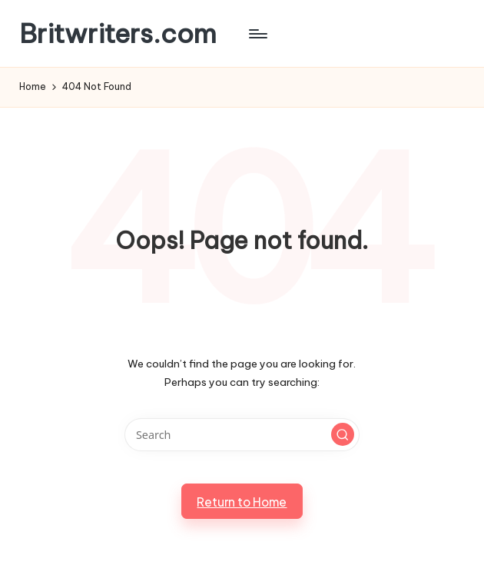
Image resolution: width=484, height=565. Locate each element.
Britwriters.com (118, 33)
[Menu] (257, 33)
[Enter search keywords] (241, 434)
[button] (342, 434)
